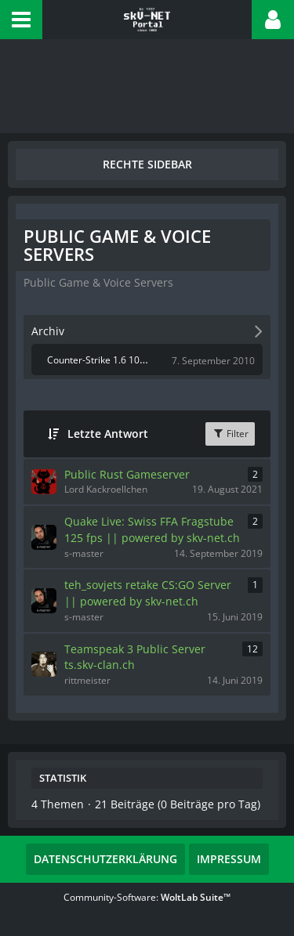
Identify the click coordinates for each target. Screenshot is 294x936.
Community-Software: (147, 897)
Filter (230, 433)
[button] (21, 19)
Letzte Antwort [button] (107, 433)
